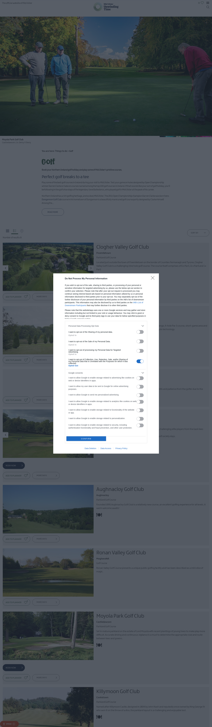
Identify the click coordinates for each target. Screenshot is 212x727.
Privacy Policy (121, 448)
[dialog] (106, 363)
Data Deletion (90, 448)
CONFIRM (86, 439)
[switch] (140, 332)
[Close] (153, 278)
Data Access (105, 448)
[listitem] (106, 325)
